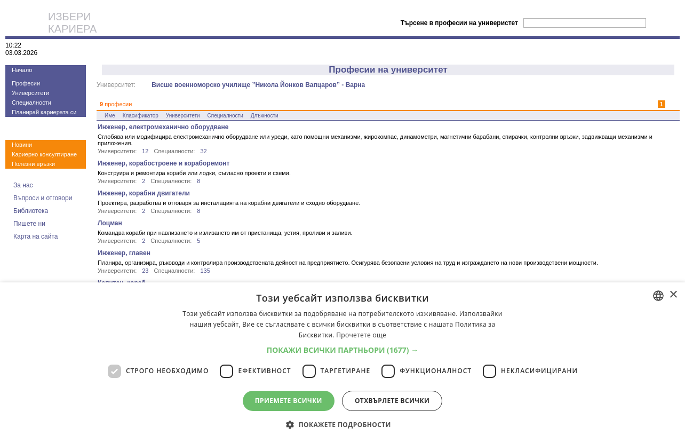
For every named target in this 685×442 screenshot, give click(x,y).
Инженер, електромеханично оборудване (163, 127)
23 (145, 270)
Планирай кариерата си (44, 112)
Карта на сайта (35, 236)
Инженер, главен (124, 253)
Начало (22, 70)
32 (203, 151)
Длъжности (264, 116)
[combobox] (658, 295)
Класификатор (140, 116)
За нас (23, 185)
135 (205, 270)
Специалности (31, 102)
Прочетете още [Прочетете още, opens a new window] (361, 335)
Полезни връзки (33, 164)
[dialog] (342, 362)
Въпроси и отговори (42, 198)
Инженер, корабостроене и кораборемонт (163, 163)
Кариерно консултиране (44, 154)
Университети (30, 93)
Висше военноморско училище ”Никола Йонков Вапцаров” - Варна (258, 85)
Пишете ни (29, 223)
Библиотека (30, 211)
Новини (22, 144)
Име (110, 116)
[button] (343, 350)
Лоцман (110, 223)
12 (145, 151)
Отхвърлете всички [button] (392, 400)
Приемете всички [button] (288, 400)
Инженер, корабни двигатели (144, 193)
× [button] (673, 295)
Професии (26, 83)
